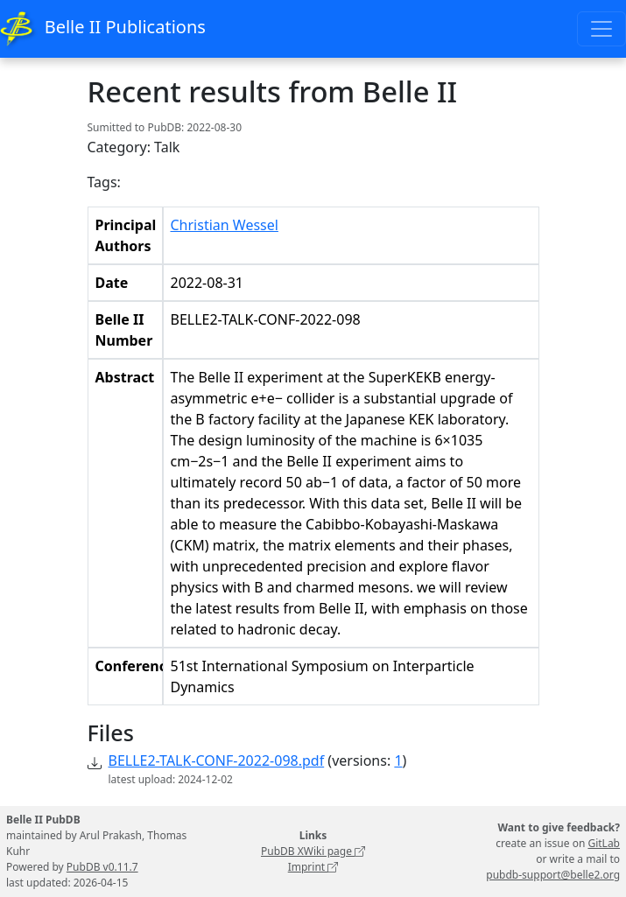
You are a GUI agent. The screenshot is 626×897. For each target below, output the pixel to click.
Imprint (313, 866)
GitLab (603, 843)
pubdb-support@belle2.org (553, 874)
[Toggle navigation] (601, 28)
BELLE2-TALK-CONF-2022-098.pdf (217, 760)
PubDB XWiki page (313, 851)
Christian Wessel (224, 225)
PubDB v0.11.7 (102, 866)
